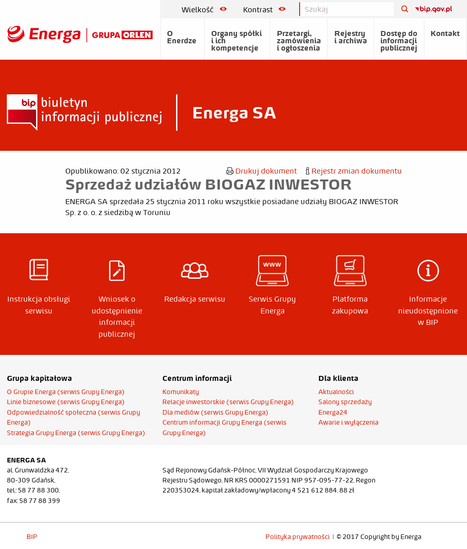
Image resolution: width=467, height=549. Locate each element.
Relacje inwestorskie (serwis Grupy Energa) (228, 402)
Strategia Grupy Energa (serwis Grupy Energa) (76, 433)
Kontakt (445, 33)
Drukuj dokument (261, 170)
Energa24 (333, 412)
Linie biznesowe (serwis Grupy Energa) (66, 402)
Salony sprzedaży (345, 402)
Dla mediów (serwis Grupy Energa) (215, 412)
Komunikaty (180, 392)
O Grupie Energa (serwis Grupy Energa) (66, 392)
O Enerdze (182, 37)
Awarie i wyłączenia (348, 422)
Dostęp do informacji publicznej (398, 40)
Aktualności (336, 392)
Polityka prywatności (297, 537)
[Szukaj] (401, 9)
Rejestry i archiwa (350, 37)
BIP (31, 537)
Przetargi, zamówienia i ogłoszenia (299, 40)
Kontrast (264, 9)
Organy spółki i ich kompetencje (236, 40)
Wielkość (204, 9)
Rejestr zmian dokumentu (354, 170)
